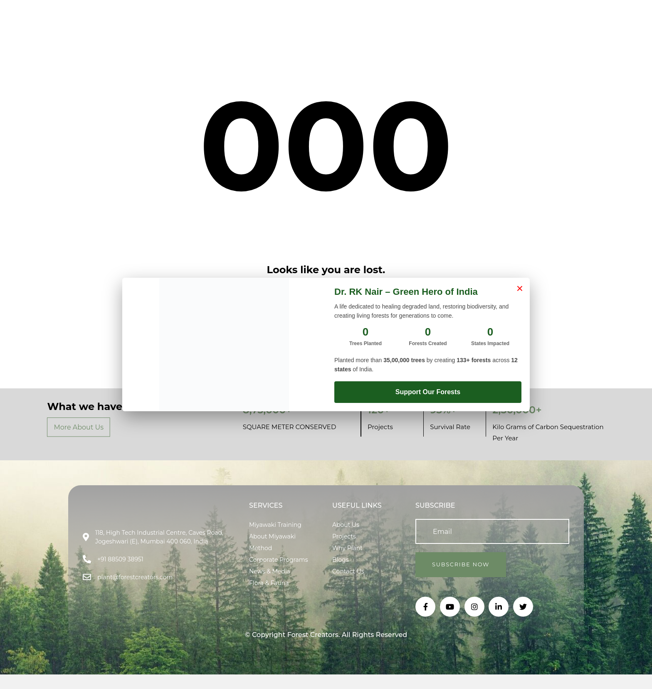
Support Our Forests (427, 391)
